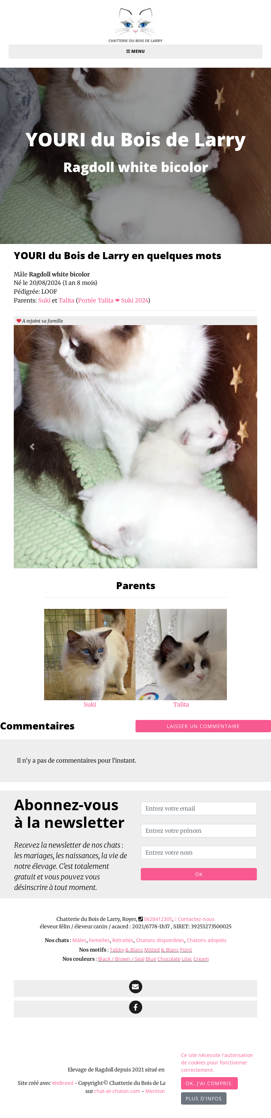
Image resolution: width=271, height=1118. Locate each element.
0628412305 (158, 919)
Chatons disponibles (160, 940)
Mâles (79, 940)
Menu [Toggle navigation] (135, 51)
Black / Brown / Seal (121, 958)
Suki (45, 300)
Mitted (152, 949)
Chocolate (169, 958)
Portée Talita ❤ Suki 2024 (113, 300)
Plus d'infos (204, 1098)
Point (186, 949)
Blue (151, 958)
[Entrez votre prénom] (199, 830)
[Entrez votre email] (199, 808)
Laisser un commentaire (203, 726)
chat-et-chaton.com (117, 1091)
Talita (67, 300)
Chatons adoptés (207, 940)
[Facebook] (135, 1009)
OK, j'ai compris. (209, 1083)
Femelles (99, 940)
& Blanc (134, 949)
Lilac (187, 958)
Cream (201, 958)
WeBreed (62, 1083)
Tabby (117, 949)
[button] (32, 446)
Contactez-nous (195, 919)
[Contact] (135, 988)
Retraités (122, 940)
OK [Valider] (199, 874)
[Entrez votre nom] (199, 852)
